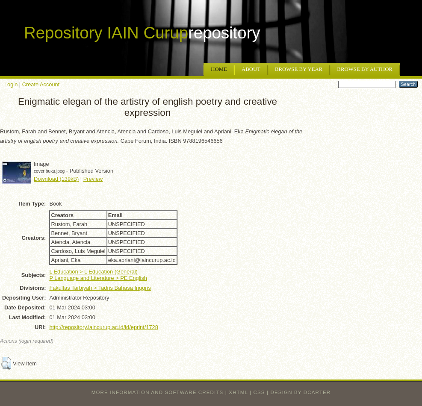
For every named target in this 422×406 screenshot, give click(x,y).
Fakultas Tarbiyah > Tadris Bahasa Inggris (100, 288)
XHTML (238, 392)
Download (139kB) (56, 179)
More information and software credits (157, 392)
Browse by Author (364, 69)
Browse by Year (298, 69)
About (251, 69)
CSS (259, 392)
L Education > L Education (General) (93, 271)
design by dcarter (301, 392)
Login (11, 84)
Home (219, 69)
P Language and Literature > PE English (98, 278)
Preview (93, 179)
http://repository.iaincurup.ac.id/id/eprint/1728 (103, 327)
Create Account (41, 84)
